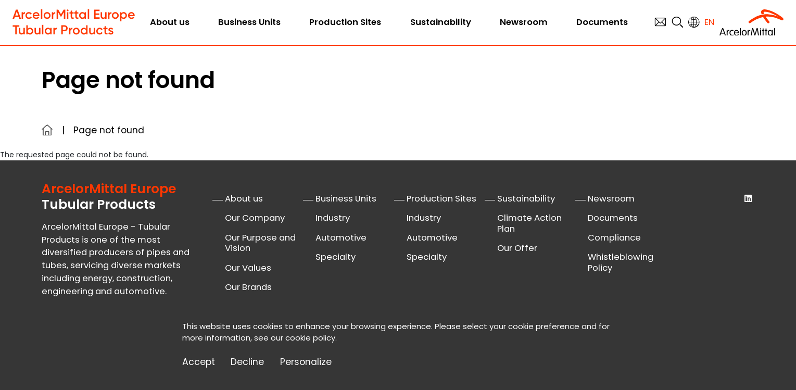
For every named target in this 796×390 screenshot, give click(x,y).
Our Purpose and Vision (260, 243)
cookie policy (310, 337)
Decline (247, 362)
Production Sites (345, 22)
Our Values (248, 268)
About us (169, 22)
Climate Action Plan (529, 223)
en (709, 22)
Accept (198, 362)
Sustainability (440, 22)
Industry (332, 218)
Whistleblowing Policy (620, 262)
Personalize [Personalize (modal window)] (306, 362)
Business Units (249, 22)
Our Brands (248, 287)
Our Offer (517, 248)
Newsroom (524, 22)
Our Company (255, 218)
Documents (602, 22)
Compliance (614, 238)
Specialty (335, 257)
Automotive (341, 238)
